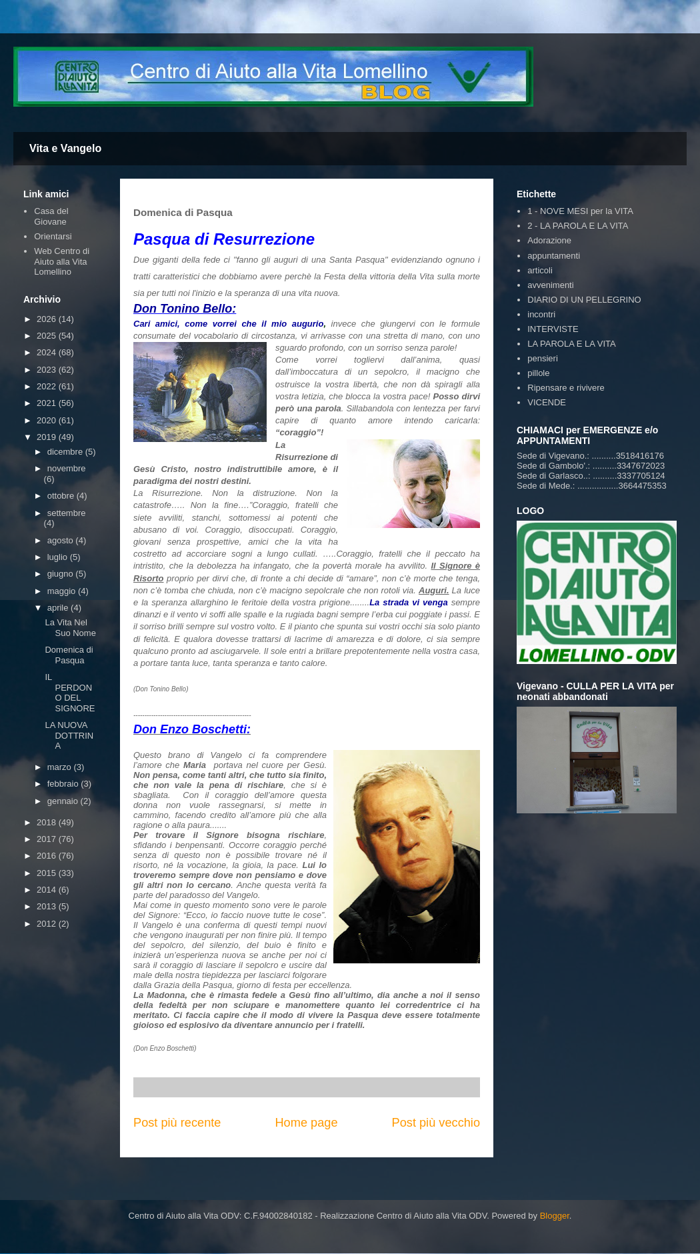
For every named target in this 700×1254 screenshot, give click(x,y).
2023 (48, 370)
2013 (48, 906)
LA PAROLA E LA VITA (571, 344)
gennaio (64, 801)
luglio (58, 557)
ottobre (62, 496)
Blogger (554, 1216)
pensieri (542, 358)
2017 (48, 839)
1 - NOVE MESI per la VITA (580, 211)
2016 (48, 856)
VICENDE (546, 402)
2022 (48, 386)
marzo (60, 767)
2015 (48, 873)
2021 (48, 403)
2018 (48, 822)
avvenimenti (550, 285)
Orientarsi (52, 236)
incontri (541, 314)
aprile (59, 608)
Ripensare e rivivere (566, 388)
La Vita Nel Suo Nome (70, 627)
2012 (48, 924)
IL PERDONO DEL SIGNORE (70, 692)
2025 (48, 336)
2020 (48, 420)
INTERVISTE (552, 329)
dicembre (66, 452)
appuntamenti (553, 256)
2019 (48, 437)
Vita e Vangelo (65, 148)
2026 (48, 319)
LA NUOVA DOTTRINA (69, 735)
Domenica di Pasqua (69, 655)
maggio (62, 591)
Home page (306, 1122)
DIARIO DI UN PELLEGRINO (584, 300)
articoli (540, 270)
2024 (48, 352)
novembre (66, 468)
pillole (538, 373)
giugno (61, 574)
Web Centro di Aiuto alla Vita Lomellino (61, 261)
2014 (48, 890)
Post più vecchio (436, 1122)
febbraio (64, 784)
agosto (61, 540)
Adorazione (549, 240)
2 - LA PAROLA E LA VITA (577, 226)
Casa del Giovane (51, 216)
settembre (66, 513)
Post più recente (177, 1122)
